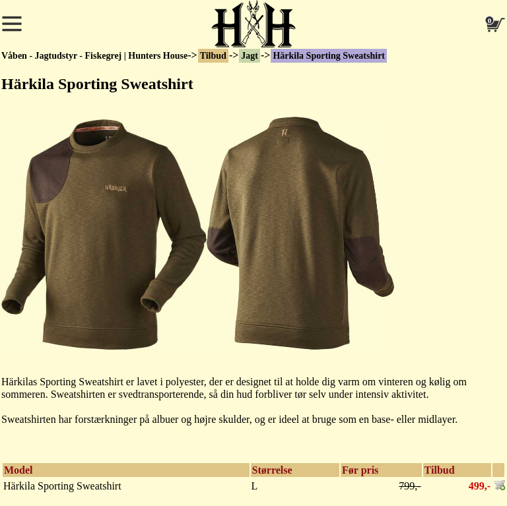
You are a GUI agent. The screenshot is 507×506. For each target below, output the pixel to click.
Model (18, 470)
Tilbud (213, 56)
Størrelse (272, 470)
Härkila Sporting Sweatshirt (329, 56)
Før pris (360, 470)
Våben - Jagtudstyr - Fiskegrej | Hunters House (94, 56)
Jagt (249, 56)
